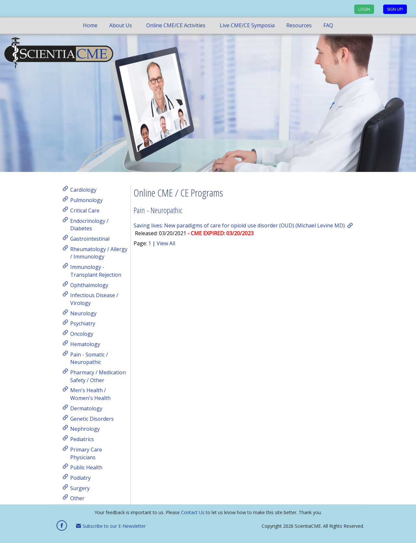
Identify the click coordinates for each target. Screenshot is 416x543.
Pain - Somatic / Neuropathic (89, 358)
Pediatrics (82, 439)
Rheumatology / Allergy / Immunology (98, 252)
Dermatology (86, 408)
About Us (120, 25)
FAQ (328, 25)
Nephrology (85, 428)
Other (77, 498)
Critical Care (84, 210)
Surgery (80, 487)
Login (364, 9)
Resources (299, 25)
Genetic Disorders (92, 418)
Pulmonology (86, 200)
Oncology (81, 333)
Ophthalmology (89, 284)
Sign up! (395, 9)
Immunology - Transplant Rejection (95, 270)
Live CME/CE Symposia (247, 25)
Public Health (86, 467)
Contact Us (192, 512)
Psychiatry (82, 323)
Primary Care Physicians (86, 453)
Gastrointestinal (90, 238)
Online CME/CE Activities (175, 25)
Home (90, 25)
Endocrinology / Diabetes (89, 224)
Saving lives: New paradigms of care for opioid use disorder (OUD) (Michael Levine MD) (239, 225)
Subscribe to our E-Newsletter (111, 526)
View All (166, 243)
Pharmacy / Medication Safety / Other (98, 376)
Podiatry (80, 477)
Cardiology (83, 189)
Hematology (85, 344)
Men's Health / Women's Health (90, 394)
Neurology (83, 313)
